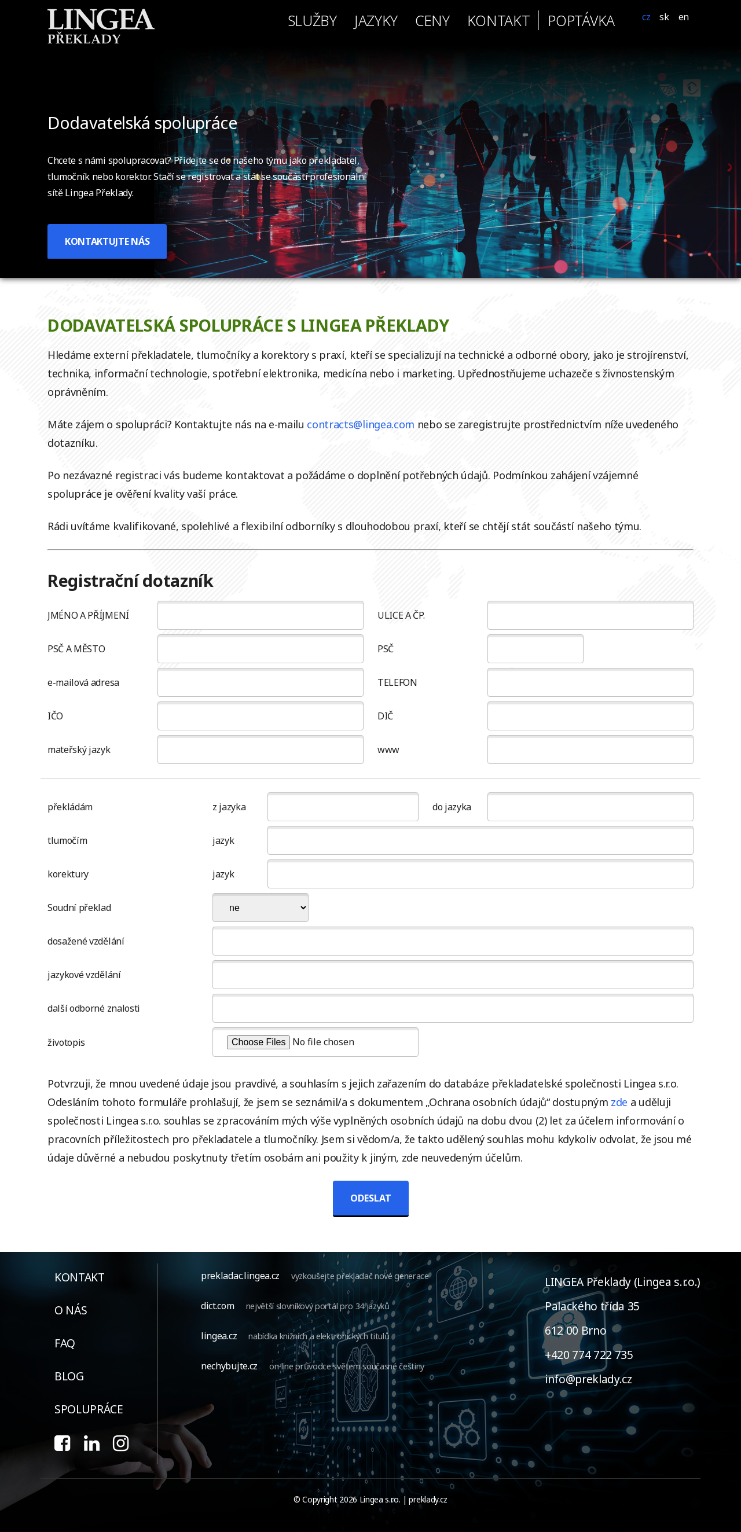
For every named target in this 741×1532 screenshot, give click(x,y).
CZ (646, 16)
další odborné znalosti (93, 1008)
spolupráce (88, 1409)
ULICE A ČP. (400, 615)
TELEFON (397, 682)
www (388, 749)
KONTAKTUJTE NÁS (107, 241)
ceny (432, 20)
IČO (55, 716)
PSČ (385, 648)
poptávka (581, 20)
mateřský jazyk (79, 749)
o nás (70, 1310)
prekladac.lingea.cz (240, 1275)
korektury (68, 874)
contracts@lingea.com (360, 424)
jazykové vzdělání (84, 974)
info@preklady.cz (588, 1379)
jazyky (376, 20)
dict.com (217, 1305)
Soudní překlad (79, 907)
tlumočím (67, 840)
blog (69, 1376)
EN (683, 16)
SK (664, 16)
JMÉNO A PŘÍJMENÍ (88, 615)
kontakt (498, 20)
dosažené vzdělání (85, 941)
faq (64, 1343)
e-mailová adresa (83, 682)
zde (619, 1102)
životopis (66, 1042)
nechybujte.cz (229, 1366)
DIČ (385, 716)
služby (312, 20)
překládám (70, 806)
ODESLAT (370, 1198)
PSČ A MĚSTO (76, 648)
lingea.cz (219, 1335)
